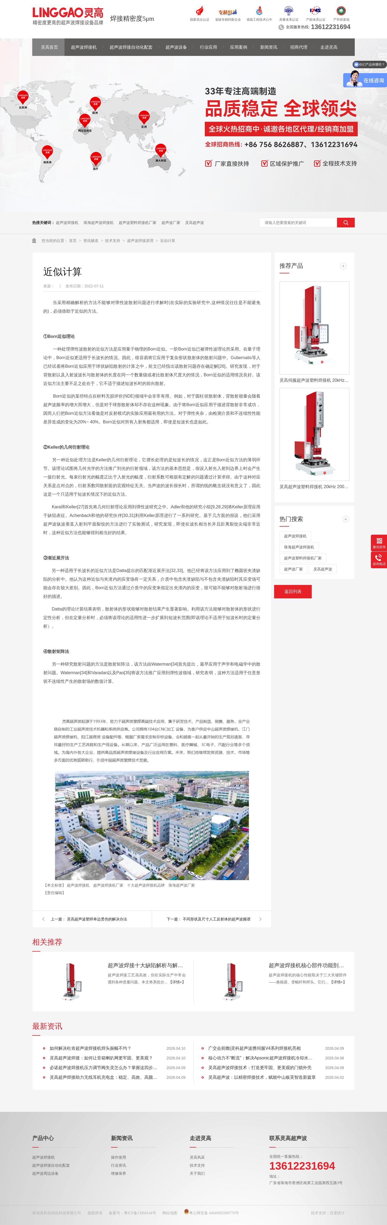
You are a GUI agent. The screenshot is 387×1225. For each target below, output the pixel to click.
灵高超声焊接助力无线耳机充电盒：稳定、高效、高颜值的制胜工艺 (103, 1077)
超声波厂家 (171, 222)
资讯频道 (91, 240)
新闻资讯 (268, 47)
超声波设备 (176, 47)
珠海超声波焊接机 (99, 222)
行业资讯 (118, 1165)
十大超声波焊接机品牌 (146, 885)
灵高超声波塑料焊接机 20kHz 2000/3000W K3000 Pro (314, 486)
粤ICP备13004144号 (140, 1213)
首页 (73, 240)
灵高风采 (197, 1157)
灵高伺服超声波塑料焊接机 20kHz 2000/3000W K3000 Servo (314, 380)
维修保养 (118, 1174)
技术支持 (113, 240)
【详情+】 (177, 982)
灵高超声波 (194, 222)
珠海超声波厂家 (182, 885)
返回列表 (293, 591)
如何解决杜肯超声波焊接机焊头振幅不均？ (90, 1048)
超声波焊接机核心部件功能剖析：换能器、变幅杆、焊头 (308, 965)
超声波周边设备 (45, 1174)
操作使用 (118, 1157)
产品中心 (43, 1138)
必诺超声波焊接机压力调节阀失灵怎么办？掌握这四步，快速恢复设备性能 (103, 1067)
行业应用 (208, 47)
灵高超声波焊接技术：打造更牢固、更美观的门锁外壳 (259, 1067)
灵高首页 (49, 47)
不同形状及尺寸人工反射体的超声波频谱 (216, 919)
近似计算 (167, 240)
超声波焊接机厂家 (108, 885)
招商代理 (298, 47)
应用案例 (238, 47)
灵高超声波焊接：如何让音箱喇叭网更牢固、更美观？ (101, 1058)
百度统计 (337, 1213)
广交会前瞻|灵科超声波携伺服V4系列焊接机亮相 (254, 1048)
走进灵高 (329, 47)
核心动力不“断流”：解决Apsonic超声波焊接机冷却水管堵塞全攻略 (262, 1058)
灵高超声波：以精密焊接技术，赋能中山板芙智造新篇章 (262, 1077)
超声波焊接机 (84, 47)
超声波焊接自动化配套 (131, 47)
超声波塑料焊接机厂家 (137, 222)
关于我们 (197, 1174)
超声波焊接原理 (141, 240)
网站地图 (169, 1213)
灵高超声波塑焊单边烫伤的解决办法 (97, 919)
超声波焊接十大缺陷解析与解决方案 (147, 965)
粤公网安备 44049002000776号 (211, 1213)
